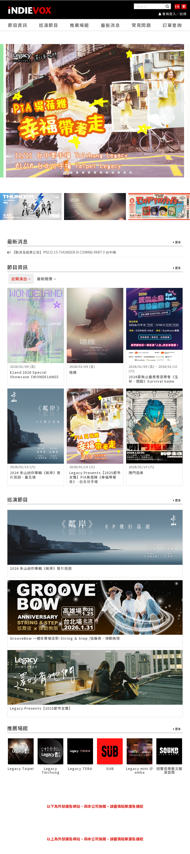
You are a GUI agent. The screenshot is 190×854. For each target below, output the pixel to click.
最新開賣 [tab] (46, 278)
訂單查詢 (172, 25)
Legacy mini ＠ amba (139, 770)
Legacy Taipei (21, 768)
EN (177, 6)
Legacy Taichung (51, 770)
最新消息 (110, 25)
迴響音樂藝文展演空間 (169, 770)
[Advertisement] (97, 822)
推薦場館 (80, 25)
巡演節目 (49, 25)
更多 (177, 242)
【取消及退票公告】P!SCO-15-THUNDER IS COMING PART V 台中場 (61, 252)
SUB (110, 768)
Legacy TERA (80, 768)
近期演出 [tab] (21, 278)
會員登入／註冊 (173, 13)
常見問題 (141, 25)
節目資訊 (18, 25)
